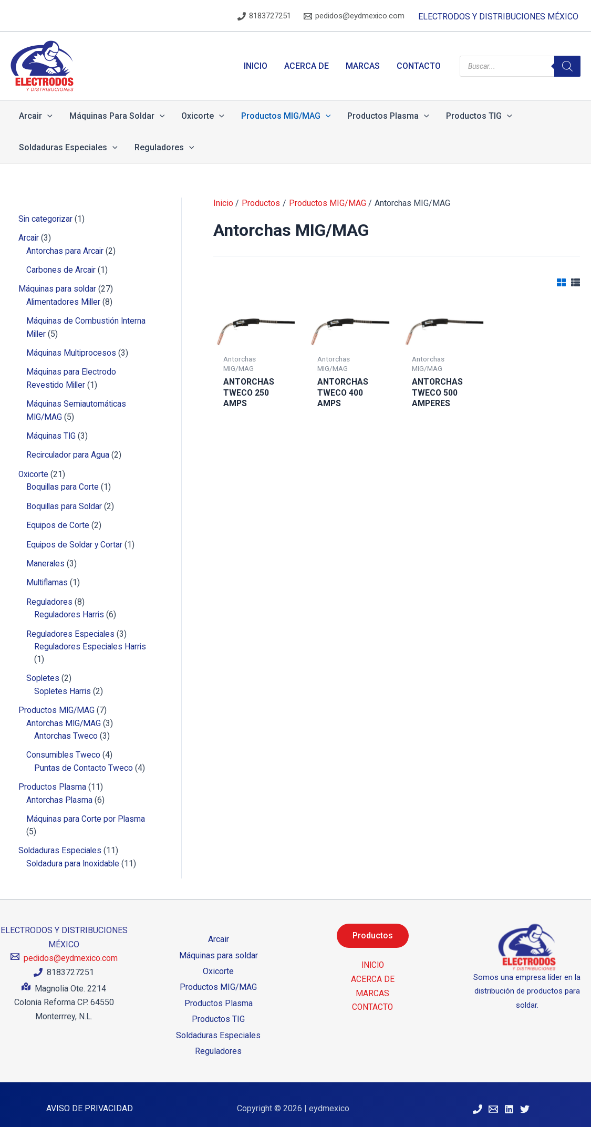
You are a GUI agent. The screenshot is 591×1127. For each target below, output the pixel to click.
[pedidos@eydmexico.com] (354, 16)
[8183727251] (264, 16)
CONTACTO (372, 999)
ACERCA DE (373, 971)
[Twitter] (525, 1101)
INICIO (372, 957)
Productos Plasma (218, 995)
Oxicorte (218, 963)
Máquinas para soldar (218, 947)
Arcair (218, 931)
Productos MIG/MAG (218, 979)
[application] (47, 116)
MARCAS (372, 985)
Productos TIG (218, 1011)
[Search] (567, 66)
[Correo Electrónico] (493, 1101)
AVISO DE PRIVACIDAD (89, 1100)
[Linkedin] (509, 1101)
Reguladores (218, 1043)
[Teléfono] (477, 1101)
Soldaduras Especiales (218, 1027)
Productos (372, 928)
